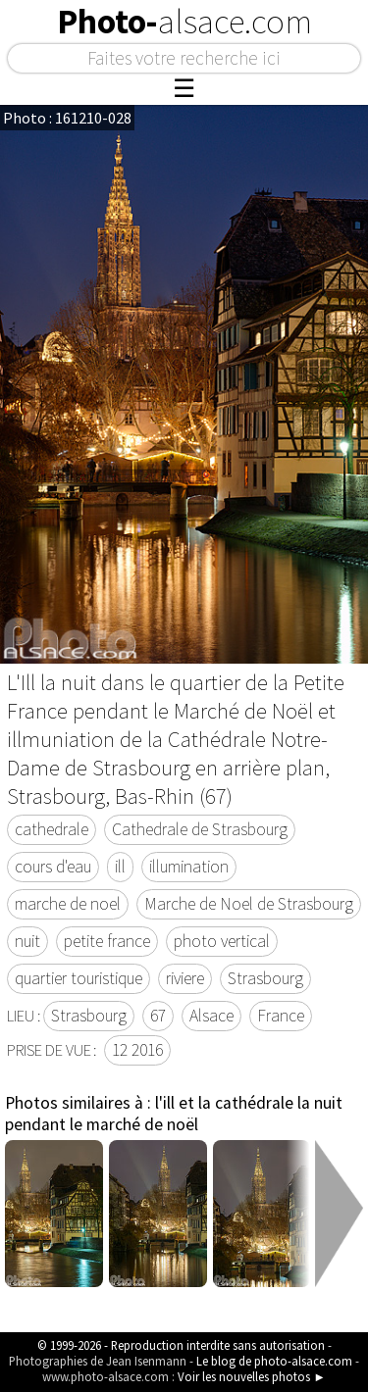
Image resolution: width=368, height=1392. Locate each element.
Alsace (211, 1015)
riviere (185, 978)
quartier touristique (78, 978)
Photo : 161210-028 (67, 117)
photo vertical (222, 941)
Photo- (184, 21)
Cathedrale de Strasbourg (200, 829)
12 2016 (137, 1050)
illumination (189, 866)
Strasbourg (265, 978)
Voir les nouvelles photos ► (252, 1376)
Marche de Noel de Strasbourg (248, 904)
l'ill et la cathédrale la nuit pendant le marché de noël (173, 1113)
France (280, 1015)
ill (120, 866)
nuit (27, 941)
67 (158, 1015)
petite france (107, 941)
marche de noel (68, 904)
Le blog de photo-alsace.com (274, 1360)
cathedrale (51, 829)
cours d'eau (53, 866)
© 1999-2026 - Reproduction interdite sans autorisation (181, 1345)
